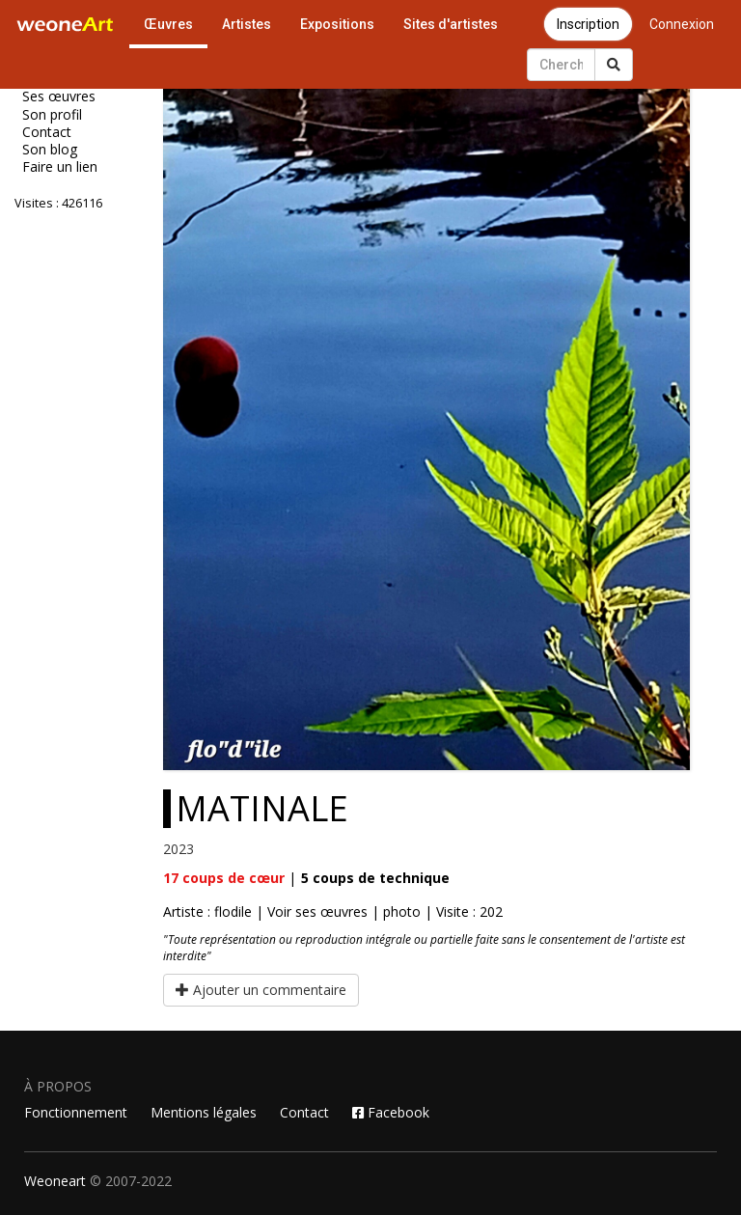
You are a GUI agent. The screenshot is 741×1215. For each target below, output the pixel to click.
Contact (46, 132)
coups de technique (375, 878)
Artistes (246, 24)
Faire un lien (59, 167)
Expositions (337, 24)
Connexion (681, 24)
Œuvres (168, 24)
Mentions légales (204, 1112)
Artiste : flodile (207, 911)
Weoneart (55, 1181)
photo (402, 911)
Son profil (52, 115)
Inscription (588, 24)
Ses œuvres (59, 96)
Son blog (49, 149)
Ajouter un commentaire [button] (261, 989)
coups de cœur (224, 878)
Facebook (390, 1112)
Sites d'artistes (450, 24)
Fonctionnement (75, 1112)
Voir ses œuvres (317, 911)
